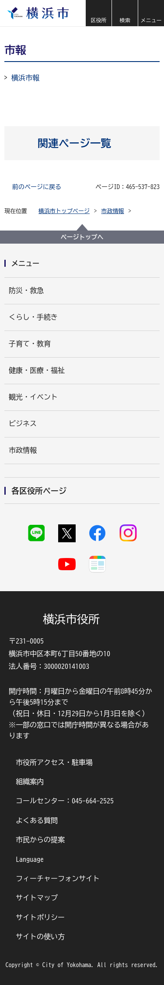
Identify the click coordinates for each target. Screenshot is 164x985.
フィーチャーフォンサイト (58, 878)
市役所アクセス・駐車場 (54, 762)
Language (30, 859)
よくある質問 (37, 820)
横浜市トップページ (64, 211)
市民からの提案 (40, 839)
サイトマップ (37, 897)
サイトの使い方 (40, 936)
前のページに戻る (36, 187)
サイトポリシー (40, 917)
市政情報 (112, 211)
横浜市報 (25, 77)
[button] (98, 13)
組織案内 (30, 781)
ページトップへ (82, 237)
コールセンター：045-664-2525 (65, 800)
